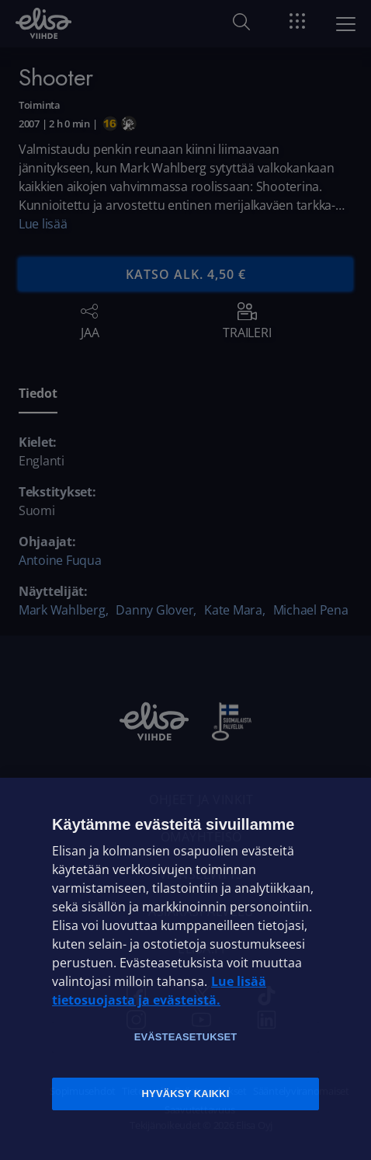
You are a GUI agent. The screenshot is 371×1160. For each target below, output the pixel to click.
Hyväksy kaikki (186, 1093)
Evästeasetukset (186, 1037)
